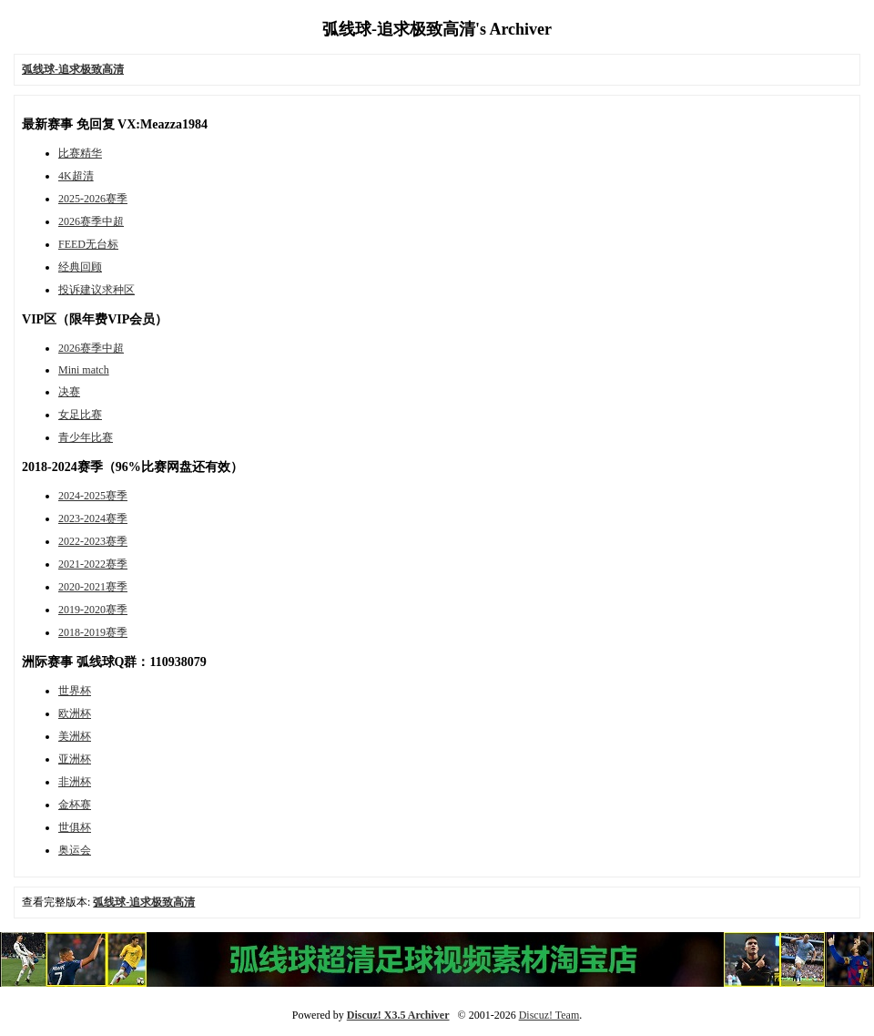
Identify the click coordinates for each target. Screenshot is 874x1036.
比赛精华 (80, 153)
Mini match (83, 370)
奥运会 (74, 850)
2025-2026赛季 (92, 198)
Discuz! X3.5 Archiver (398, 1015)
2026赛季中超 (91, 221)
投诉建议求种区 (96, 289)
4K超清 (76, 175)
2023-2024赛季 (92, 518)
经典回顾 (80, 267)
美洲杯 (74, 736)
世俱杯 (74, 827)
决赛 (69, 391)
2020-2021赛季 (92, 586)
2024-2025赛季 (92, 495)
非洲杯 (74, 781)
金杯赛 (74, 804)
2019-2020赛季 (92, 609)
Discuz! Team (549, 1015)
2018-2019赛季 (92, 632)
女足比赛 (80, 414)
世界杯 (74, 690)
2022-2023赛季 (92, 541)
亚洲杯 (74, 759)
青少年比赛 (85, 437)
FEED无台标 (88, 244)
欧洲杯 (74, 713)
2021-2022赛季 (92, 564)
